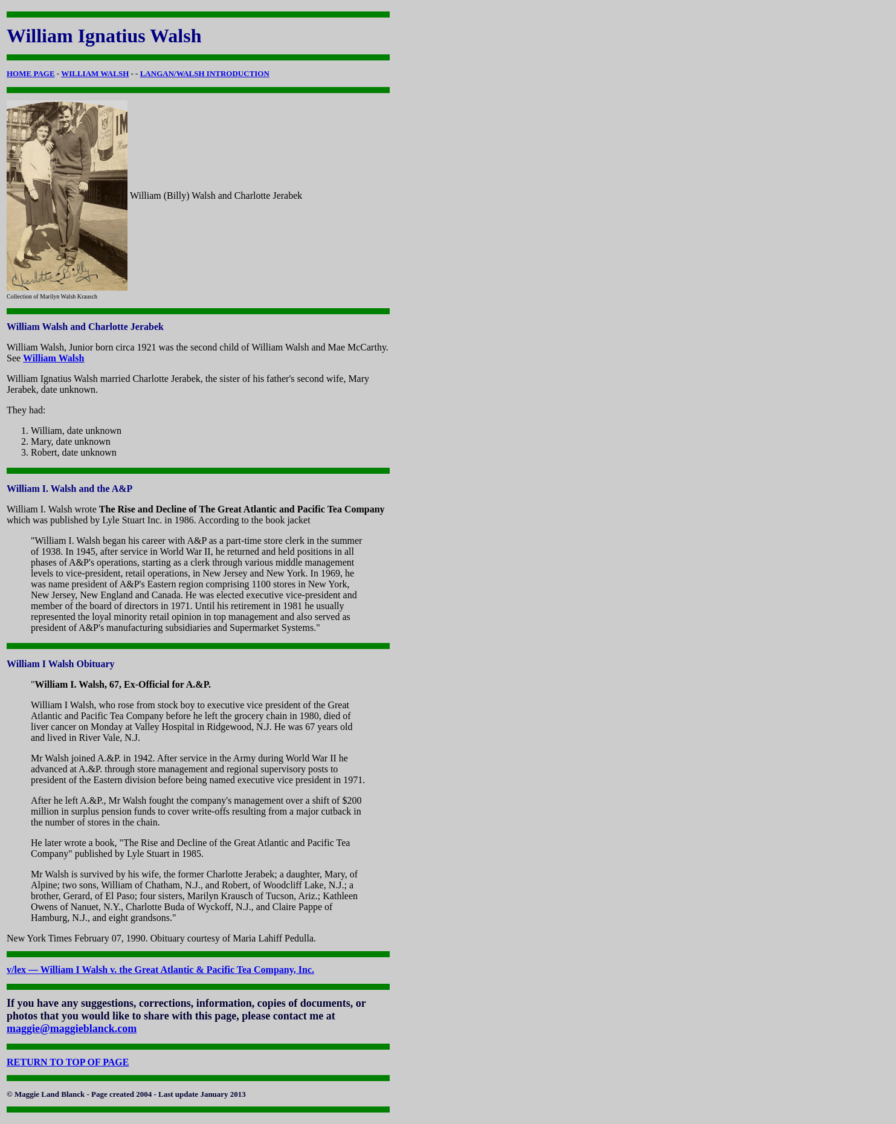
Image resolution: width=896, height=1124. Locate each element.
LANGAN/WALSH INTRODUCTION (204, 73)
